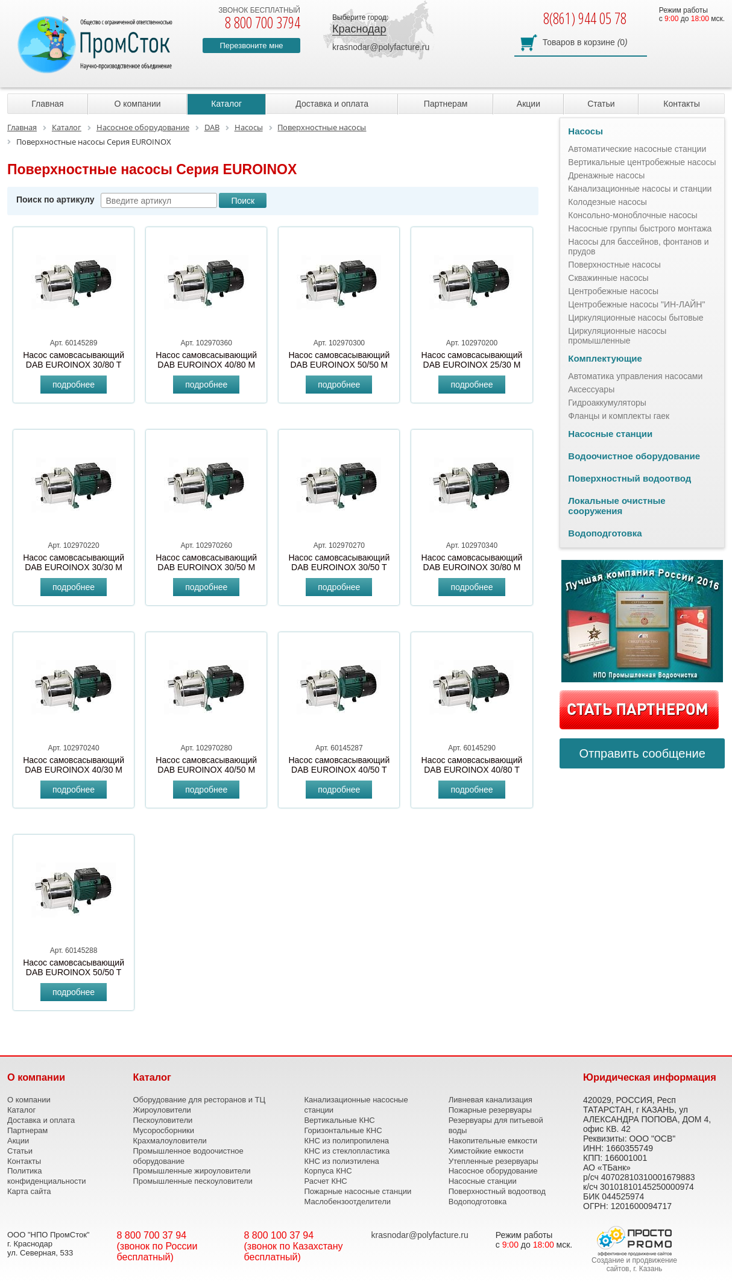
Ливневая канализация (490, 1099)
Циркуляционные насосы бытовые (635, 317)
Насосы (585, 131)
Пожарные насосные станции (357, 1191)
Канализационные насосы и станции (639, 188)
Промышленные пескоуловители (192, 1181)
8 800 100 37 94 (279, 1235)
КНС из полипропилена (346, 1140)
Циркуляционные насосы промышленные (617, 335)
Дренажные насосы (606, 175)
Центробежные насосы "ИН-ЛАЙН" (636, 304)
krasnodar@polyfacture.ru (380, 47)
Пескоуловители (162, 1120)
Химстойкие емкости (486, 1150)
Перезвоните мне (251, 45)
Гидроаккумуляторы (607, 402)
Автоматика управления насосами (635, 376)
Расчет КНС (325, 1181)
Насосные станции (610, 434)
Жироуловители (162, 1109)
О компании (137, 103)
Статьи (600, 103)
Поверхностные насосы (614, 264)
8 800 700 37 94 (152, 1235)
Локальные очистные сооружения (616, 505)
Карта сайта (29, 1191)
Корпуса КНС (328, 1170)
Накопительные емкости (493, 1140)
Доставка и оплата (331, 103)
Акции (528, 103)
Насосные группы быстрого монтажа (639, 228)
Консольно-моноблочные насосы (632, 215)
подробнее (73, 384)
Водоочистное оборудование (634, 456)
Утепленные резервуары (493, 1161)
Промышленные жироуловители (191, 1170)
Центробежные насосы (613, 291)
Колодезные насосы (607, 202)
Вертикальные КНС (339, 1120)
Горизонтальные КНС (343, 1130)
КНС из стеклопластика (347, 1150)
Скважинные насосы (608, 278)
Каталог (226, 103)
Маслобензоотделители (347, 1201)
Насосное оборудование (493, 1170)
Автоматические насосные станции (637, 149)
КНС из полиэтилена (341, 1161)
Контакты (681, 103)
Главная (47, 103)
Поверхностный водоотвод (629, 478)
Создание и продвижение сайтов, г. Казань (634, 1264)
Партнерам (445, 103)
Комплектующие (605, 358)
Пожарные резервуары (490, 1109)
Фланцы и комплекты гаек (618, 416)
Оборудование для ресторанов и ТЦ (199, 1099)
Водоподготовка (605, 533)
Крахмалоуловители (169, 1140)
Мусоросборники (163, 1130)
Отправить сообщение (642, 753)
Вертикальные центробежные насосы (642, 162)
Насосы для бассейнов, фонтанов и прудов (638, 246)
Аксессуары (591, 389)
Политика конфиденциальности (46, 1176)
